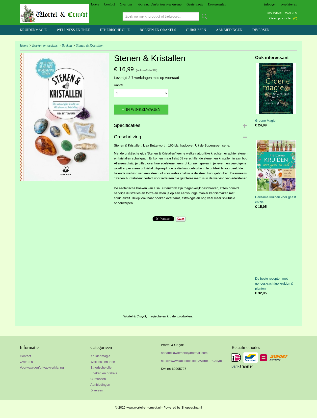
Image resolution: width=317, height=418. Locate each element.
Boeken (67, 45)
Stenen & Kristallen (90, 45)
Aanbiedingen (229, 30)
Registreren (289, 4)
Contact (109, 4)
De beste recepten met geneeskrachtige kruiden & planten (274, 283)
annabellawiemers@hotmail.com (184, 353)
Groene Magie (265, 120)
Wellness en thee (73, 30)
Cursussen (196, 30)
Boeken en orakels (158, 30)
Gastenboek (194, 4)
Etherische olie (115, 30)
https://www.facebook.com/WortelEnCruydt (191, 361)
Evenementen (217, 4)
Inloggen (270, 4)
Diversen (260, 30)
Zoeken (203, 16)
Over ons (126, 4)
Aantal (118, 85)
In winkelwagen (143, 109)
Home (95, 4)
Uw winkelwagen (282, 13)
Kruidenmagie (33, 30)
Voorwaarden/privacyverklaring (159, 4)
